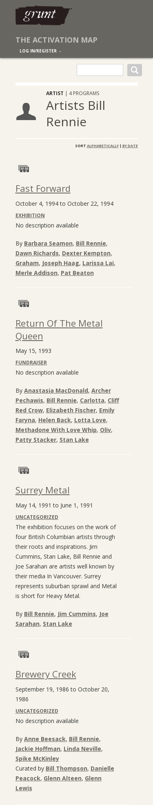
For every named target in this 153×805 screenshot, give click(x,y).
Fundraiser (31, 362)
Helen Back (54, 420)
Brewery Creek (46, 674)
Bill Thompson (66, 768)
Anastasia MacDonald (56, 390)
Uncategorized (37, 517)
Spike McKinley (37, 758)
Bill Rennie (91, 243)
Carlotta (92, 400)
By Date (130, 145)
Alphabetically (103, 145)
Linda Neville (82, 749)
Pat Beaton (77, 273)
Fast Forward (43, 188)
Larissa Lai (98, 263)
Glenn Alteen (63, 778)
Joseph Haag (60, 263)
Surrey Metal (43, 490)
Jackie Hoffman (38, 749)
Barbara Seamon (48, 243)
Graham (27, 263)
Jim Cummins (77, 614)
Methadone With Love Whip (56, 430)
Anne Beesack (45, 739)
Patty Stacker (36, 439)
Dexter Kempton (86, 253)
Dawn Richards (37, 253)
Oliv (105, 430)
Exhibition (30, 215)
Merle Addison (37, 273)
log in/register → (41, 51)
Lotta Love (90, 420)
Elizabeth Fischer (71, 410)
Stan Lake (74, 439)
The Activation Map (57, 40)
